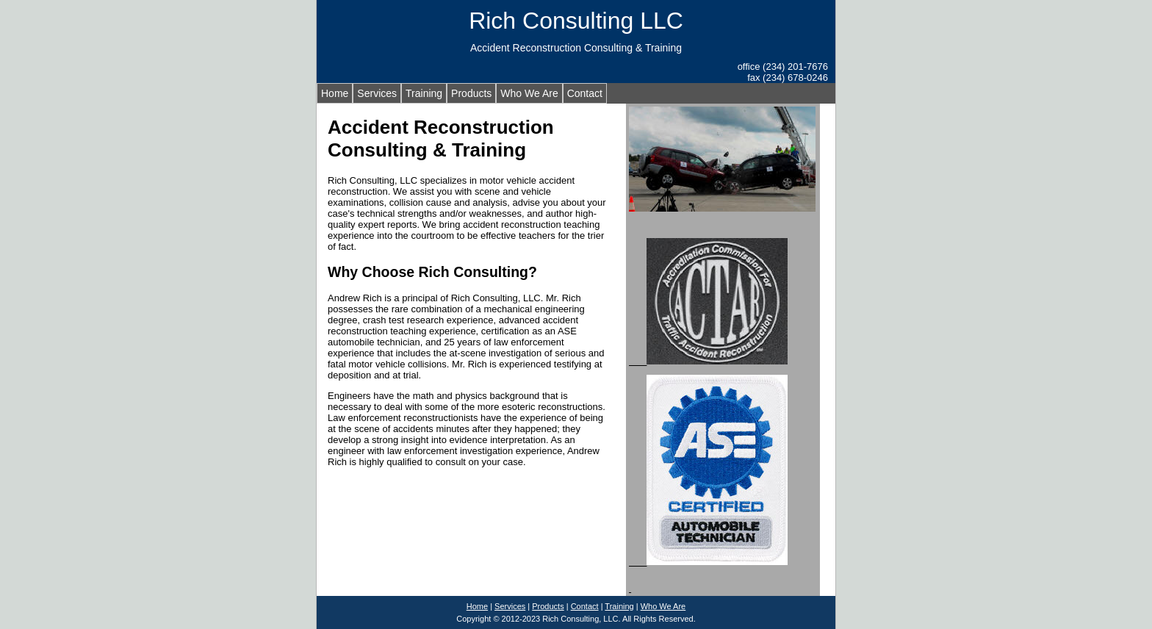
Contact (584, 93)
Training (424, 93)
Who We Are (529, 93)
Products (471, 93)
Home (334, 93)
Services (377, 93)
